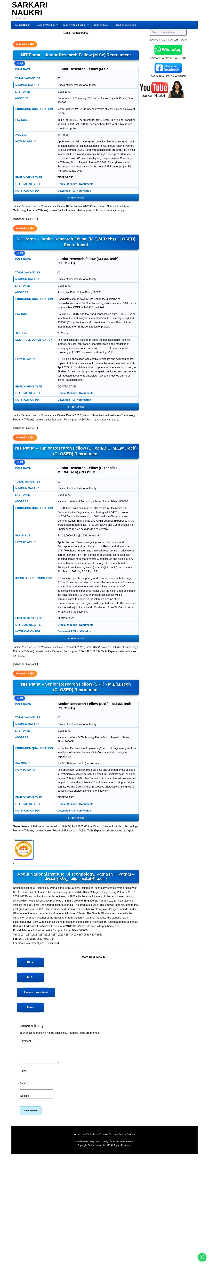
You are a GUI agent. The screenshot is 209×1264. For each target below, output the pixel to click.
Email (24, 1087)
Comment (26, 1041)
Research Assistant (36, 992)
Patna (30, 1007)
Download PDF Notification (74, 190)
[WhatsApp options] (202, 1257)
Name (24, 1075)
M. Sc (30, 977)
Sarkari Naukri (30, 8)
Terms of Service (107, 1138)
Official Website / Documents (75, 184)
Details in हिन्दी (25, 44)
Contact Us (91, 1138)
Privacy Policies (127, 1138)
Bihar (30, 962)
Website (24, 1099)
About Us (79, 1138)
